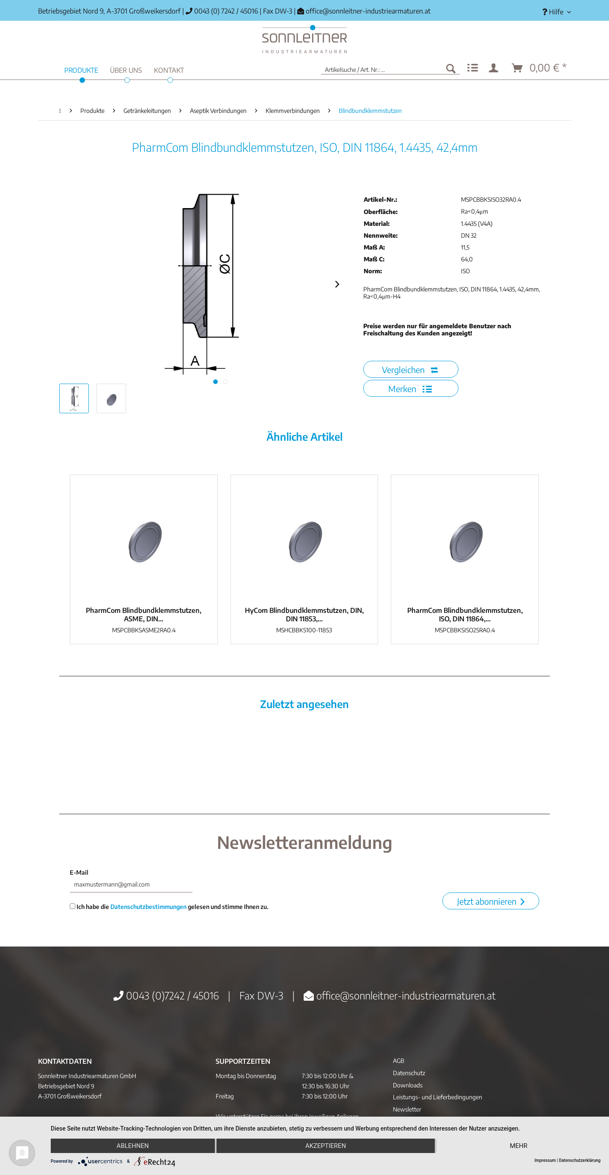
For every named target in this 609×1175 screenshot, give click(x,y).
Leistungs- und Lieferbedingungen (437, 1097)
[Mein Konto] (495, 68)
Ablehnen (133, 1146)
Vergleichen (410, 369)
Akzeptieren (325, 1146)
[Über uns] (126, 69)
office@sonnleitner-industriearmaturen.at (368, 11)
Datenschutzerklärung (580, 1160)
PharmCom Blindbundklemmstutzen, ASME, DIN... (143, 614)
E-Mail (79, 872)
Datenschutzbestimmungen (148, 906)
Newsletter (407, 1109)
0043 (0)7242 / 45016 (166, 995)
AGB (398, 1060)
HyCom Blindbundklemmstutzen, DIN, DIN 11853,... (304, 614)
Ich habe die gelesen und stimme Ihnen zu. (169, 906)
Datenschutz (409, 1072)
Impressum (545, 1160)
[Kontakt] (169, 69)
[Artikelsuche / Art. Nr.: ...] (390, 68)
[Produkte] (81, 69)
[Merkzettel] (472, 68)
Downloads (407, 1085)
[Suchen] (451, 68)
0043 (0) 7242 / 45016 (222, 11)
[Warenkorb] (539, 68)
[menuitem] (553, 12)
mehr (518, 1146)
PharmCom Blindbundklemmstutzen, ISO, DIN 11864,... (465, 614)
